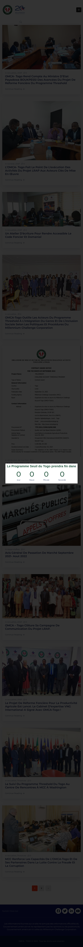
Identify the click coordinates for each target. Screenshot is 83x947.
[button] (74, 466)
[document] (41, 473)
